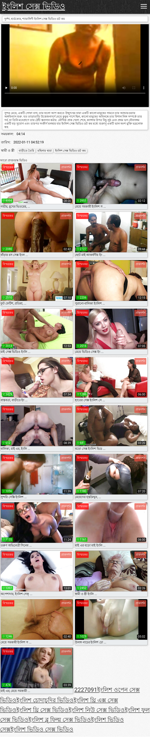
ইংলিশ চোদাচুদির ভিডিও (45, 700)
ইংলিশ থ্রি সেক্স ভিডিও (42, 710)
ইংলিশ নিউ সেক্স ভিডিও (97, 710)
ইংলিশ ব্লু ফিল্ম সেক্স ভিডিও (59, 719)
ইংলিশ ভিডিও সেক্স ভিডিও (42, 729)
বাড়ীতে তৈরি (26, 150)
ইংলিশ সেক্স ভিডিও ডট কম (70, 150)
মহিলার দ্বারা (45, 150)
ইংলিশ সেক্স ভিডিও (33, 6)
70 (87, 690)
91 (94, 690)
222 (79, 690)
